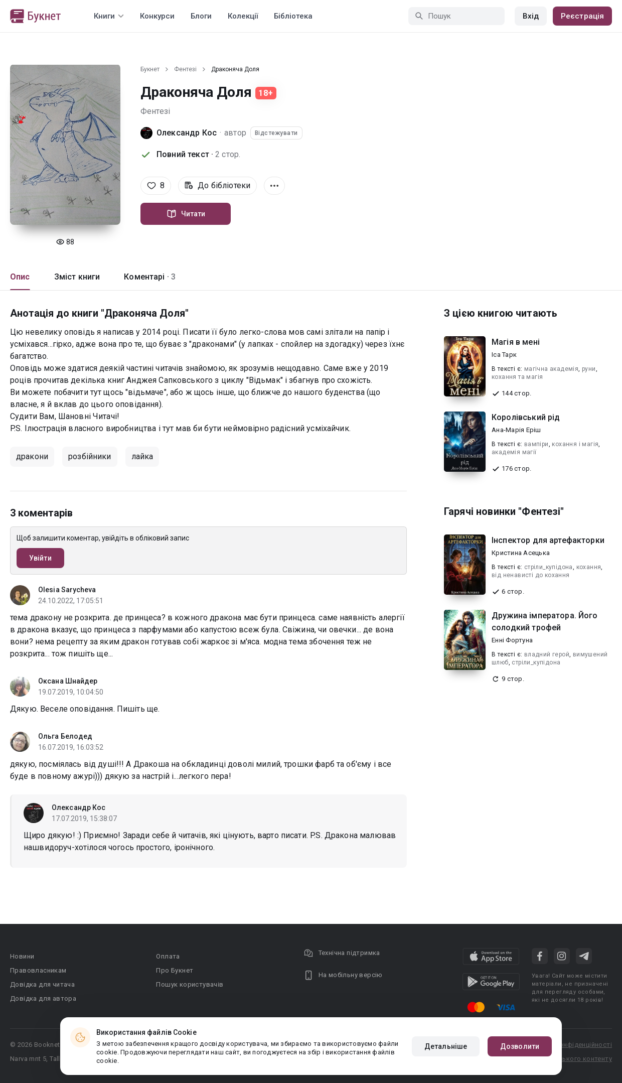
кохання (588, 567)
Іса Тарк (504, 354)
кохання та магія (517, 376)
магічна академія (551, 368)
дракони (32, 456)
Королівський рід (526, 417)
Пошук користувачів (189, 984)
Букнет (150, 69)
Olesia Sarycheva (67, 590)
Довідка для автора (43, 998)
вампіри (536, 444)
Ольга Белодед (65, 736)
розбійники (89, 456)
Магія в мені (516, 342)
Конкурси (157, 16)
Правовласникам (38, 970)
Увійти (40, 558)
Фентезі (185, 69)
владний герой (546, 654)
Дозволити (519, 1046)
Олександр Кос (187, 133)
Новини (22, 956)
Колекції (243, 16)
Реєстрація (582, 16)
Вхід (531, 16)
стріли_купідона (548, 567)
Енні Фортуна (512, 640)
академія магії (514, 452)
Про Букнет (174, 970)
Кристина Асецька (521, 553)
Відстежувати (276, 133)
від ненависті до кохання (531, 575)
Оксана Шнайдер (67, 681)
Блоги (201, 16)
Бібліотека (293, 16)
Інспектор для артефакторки (548, 540)
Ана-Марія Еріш (516, 430)
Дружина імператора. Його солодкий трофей (545, 621)
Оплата (168, 956)
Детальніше (445, 1046)
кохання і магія (575, 444)
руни (589, 368)
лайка (142, 456)
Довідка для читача (42, 984)
